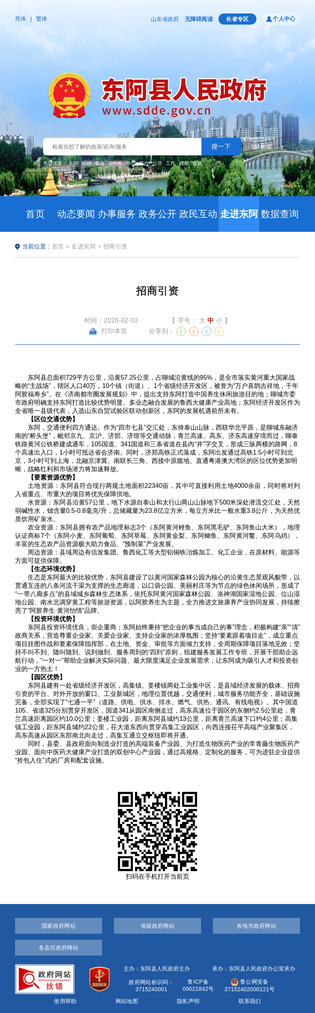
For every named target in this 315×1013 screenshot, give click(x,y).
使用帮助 (65, 1001)
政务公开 (157, 213)
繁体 (41, 18)
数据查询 (280, 213)
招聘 (86, 163)
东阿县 (115, 163)
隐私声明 (188, 1001)
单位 (131, 163)
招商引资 (115, 246)
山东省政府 (165, 19)
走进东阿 (239, 213)
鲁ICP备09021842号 (198, 985)
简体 (21, 18)
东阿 (73, 163)
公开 (157, 163)
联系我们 (250, 1001)
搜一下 (221, 146)
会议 (197, 163)
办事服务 (117, 213)
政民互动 (198, 213)
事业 (99, 163)
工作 (170, 163)
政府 (184, 163)
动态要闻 (76, 213)
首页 (35, 213)
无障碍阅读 (199, 19)
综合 (144, 163)
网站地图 (127, 1001)
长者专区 (237, 19)
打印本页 (108, 331)
